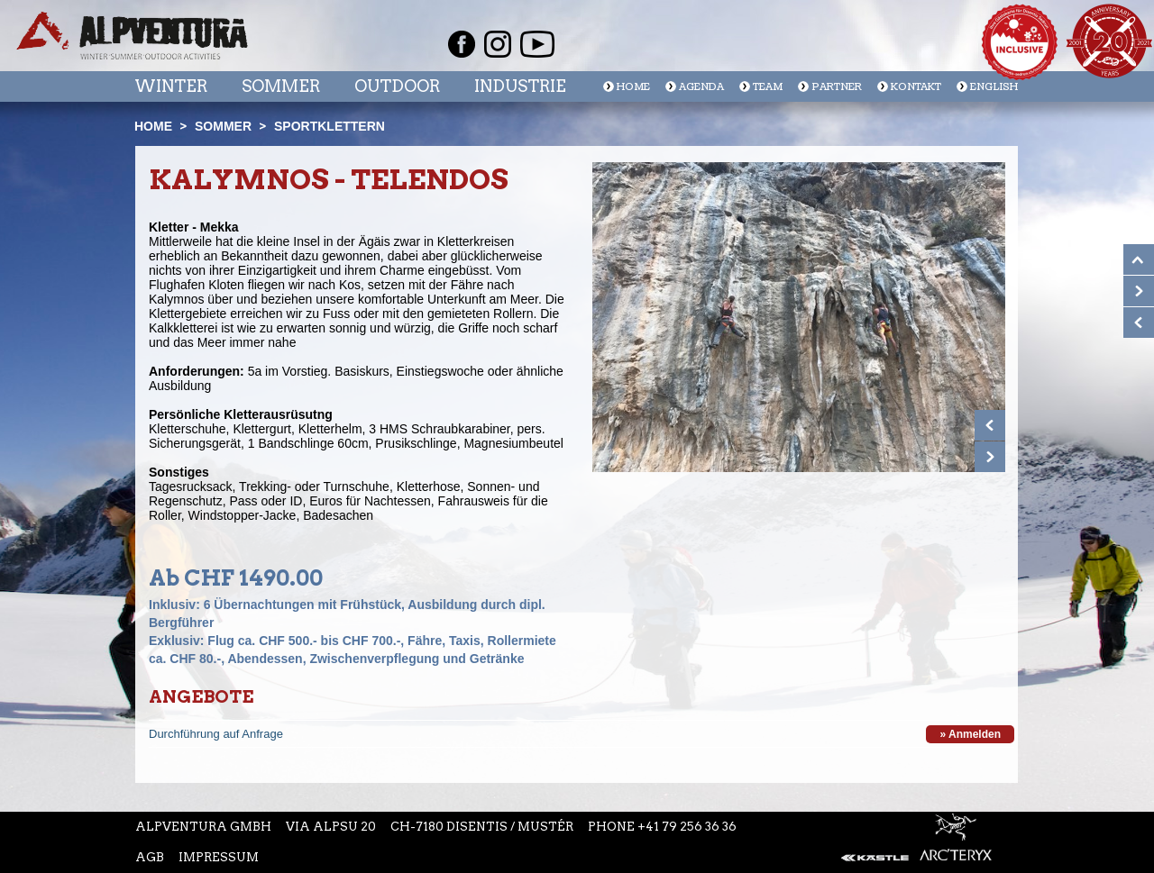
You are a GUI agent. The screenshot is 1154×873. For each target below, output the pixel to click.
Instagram (497, 44)
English (994, 87)
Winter (170, 86)
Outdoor (397, 86)
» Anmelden (970, 734)
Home (633, 87)
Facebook (461, 44)
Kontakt (916, 87)
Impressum (219, 857)
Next (990, 456)
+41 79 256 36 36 (687, 826)
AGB (149, 857)
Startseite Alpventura (132, 35)
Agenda (701, 87)
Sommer (281, 86)
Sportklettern (329, 126)
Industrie (520, 86)
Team (768, 87)
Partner (836, 87)
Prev (990, 425)
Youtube (537, 44)
